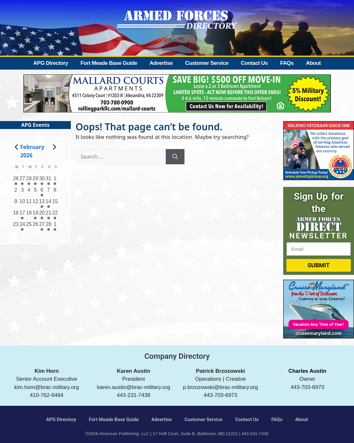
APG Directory (50, 63)
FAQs (286, 63)
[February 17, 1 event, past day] (22, 215)
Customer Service (207, 63)
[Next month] (54, 147)
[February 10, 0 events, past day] (22, 203)
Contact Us (254, 63)
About (313, 63)
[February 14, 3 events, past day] (48, 203)
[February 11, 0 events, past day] (29, 203)
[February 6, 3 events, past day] (42, 192)
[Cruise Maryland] (318, 336)
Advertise (161, 63)
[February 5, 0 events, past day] (35, 192)
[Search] (175, 156)
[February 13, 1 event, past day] (42, 203)
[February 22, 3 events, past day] (55, 215)
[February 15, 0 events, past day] (55, 203)
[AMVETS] (318, 178)
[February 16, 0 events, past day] (16, 215)
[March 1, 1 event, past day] (55, 226)
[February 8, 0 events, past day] (55, 192)
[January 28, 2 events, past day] (29, 180)
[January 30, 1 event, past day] (42, 180)
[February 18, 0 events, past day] (29, 215)
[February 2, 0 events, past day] (16, 192)
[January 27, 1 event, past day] (22, 180)
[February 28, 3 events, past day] (48, 226)
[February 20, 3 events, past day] (42, 215)
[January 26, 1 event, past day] (16, 180)
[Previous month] (16, 147)
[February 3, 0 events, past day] (22, 192)
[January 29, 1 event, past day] (35, 180)
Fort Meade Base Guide (108, 63)
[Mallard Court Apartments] (177, 110)
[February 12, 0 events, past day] (35, 203)
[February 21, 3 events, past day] (48, 215)
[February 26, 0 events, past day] (35, 226)
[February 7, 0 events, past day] (48, 192)
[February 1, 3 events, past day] (55, 180)
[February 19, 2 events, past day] (35, 215)
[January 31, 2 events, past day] (48, 180)
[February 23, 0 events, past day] (16, 226)
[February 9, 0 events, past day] (16, 203)
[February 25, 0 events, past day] (29, 226)
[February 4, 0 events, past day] (29, 192)
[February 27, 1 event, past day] (42, 226)
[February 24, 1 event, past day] (22, 226)
